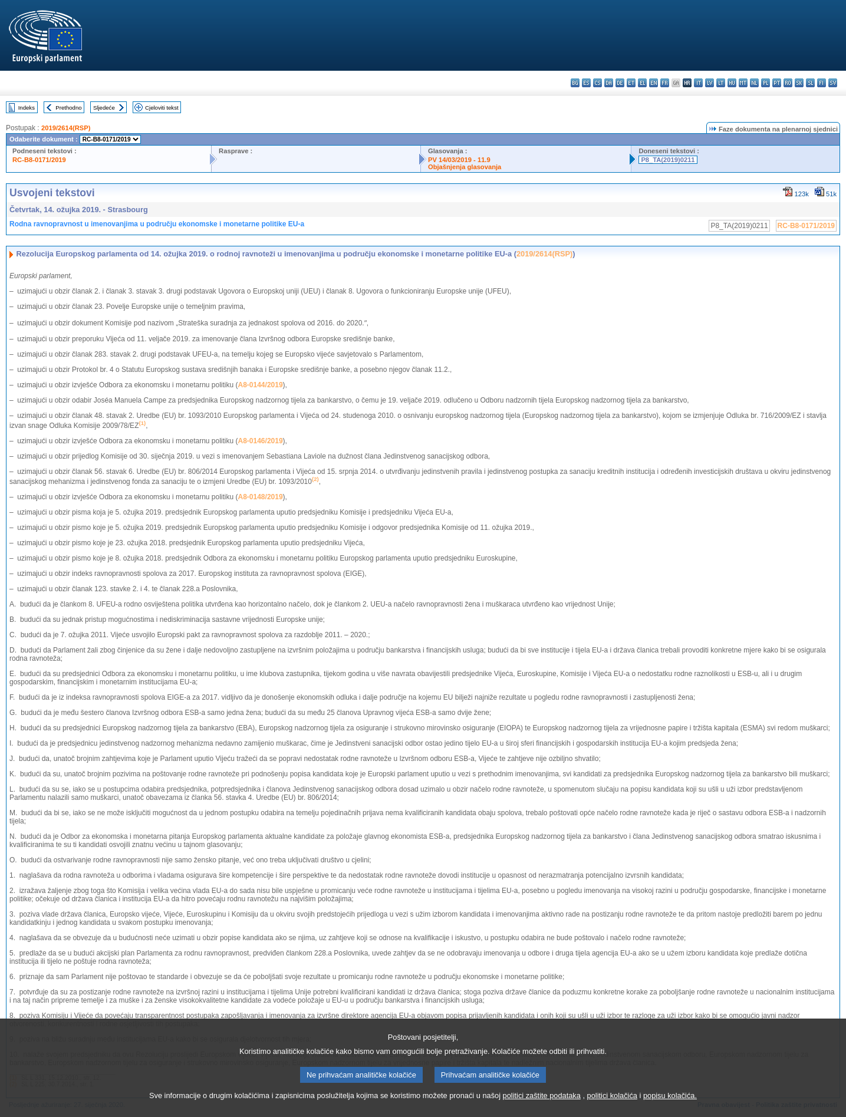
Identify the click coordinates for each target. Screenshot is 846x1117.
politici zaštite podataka (542, 1109)
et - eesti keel (631, 82)
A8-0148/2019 (260, 497)
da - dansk (608, 82)
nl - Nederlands (754, 82)
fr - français (664, 82)
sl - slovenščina (810, 82)
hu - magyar (732, 82)
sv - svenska (832, 82)
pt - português (776, 82)
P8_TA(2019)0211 (667, 159)
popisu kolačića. (670, 1109)
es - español (586, 82)
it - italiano (698, 82)
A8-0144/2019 (260, 385)
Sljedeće (104, 107)
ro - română (788, 82)
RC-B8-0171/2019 (39, 159)
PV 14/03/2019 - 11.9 (459, 159)
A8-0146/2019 (260, 441)
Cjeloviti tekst (162, 107)
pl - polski (765, 82)
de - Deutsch (619, 82)
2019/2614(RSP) (65, 127)
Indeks (26, 107)
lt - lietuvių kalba (720, 82)
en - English (653, 82)
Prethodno (68, 107)
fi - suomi (821, 82)
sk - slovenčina (799, 82)
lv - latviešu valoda (709, 82)
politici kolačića (612, 1109)
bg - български (575, 82)
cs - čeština (597, 82)
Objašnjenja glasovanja (464, 166)
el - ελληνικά (642, 82)
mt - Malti (743, 82)
